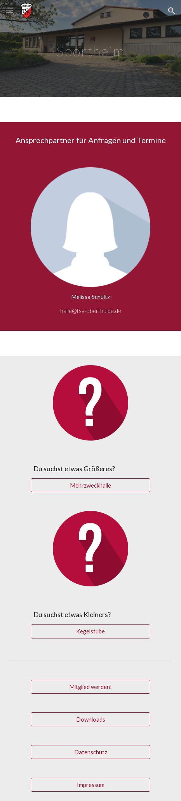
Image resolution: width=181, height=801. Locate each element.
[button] (9, 10)
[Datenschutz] (90, 752)
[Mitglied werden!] (90, 687)
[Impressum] (90, 785)
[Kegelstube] (90, 631)
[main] (90, 48)
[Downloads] (90, 719)
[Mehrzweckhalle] (90, 485)
